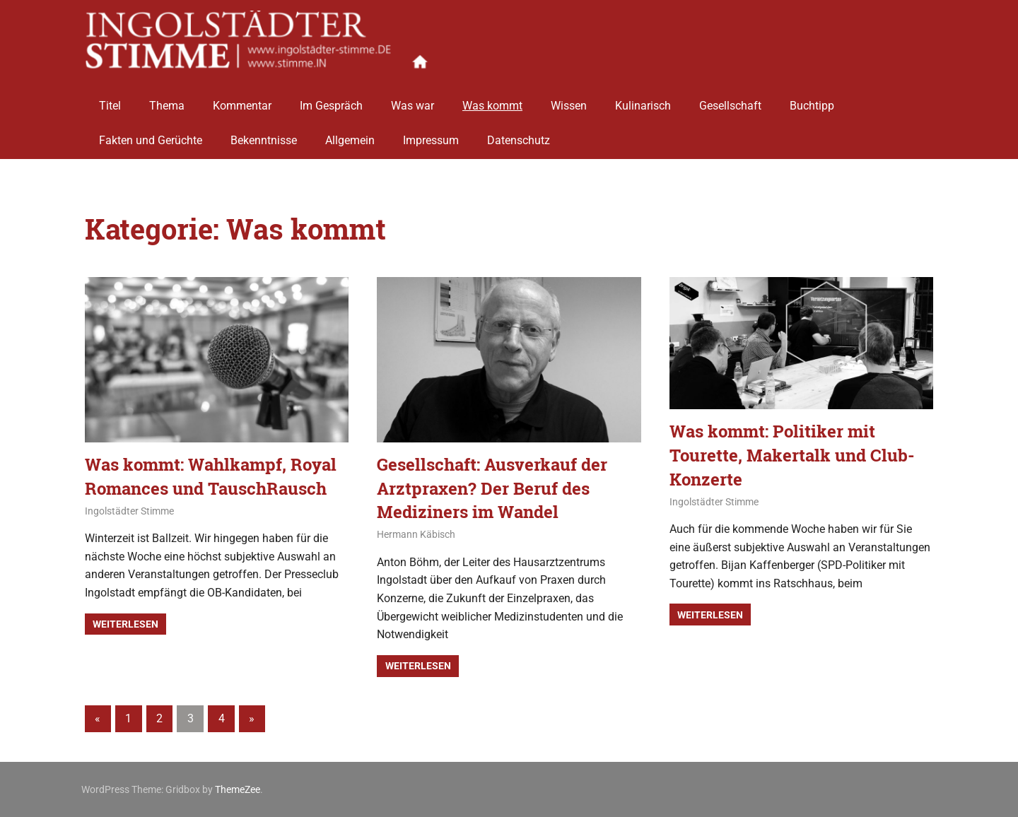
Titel (110, 100)
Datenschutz (518, 136)
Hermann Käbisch (416, 534)
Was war (412, 100)
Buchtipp (812, 100)
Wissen (569, 100)
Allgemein (350, 136)
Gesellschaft (730, 100)
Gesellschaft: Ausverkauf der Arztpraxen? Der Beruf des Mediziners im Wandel (492, 488)
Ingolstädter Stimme (129, 511)
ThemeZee (237, 789)
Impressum (431, 136)
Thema (167, 100)
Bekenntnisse (263, 136)
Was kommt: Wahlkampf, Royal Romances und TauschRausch (211, 476)
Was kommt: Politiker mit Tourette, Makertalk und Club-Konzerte (792, 455)
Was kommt (492, 100)
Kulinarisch (643, 100)
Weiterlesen (125, 624)
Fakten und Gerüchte (150, 136)
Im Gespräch (331, 100)
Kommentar (242, 100)
